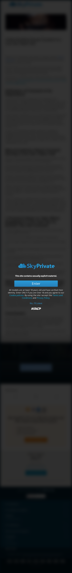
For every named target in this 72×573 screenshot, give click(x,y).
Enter (36, 283)
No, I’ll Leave (36, 303)
